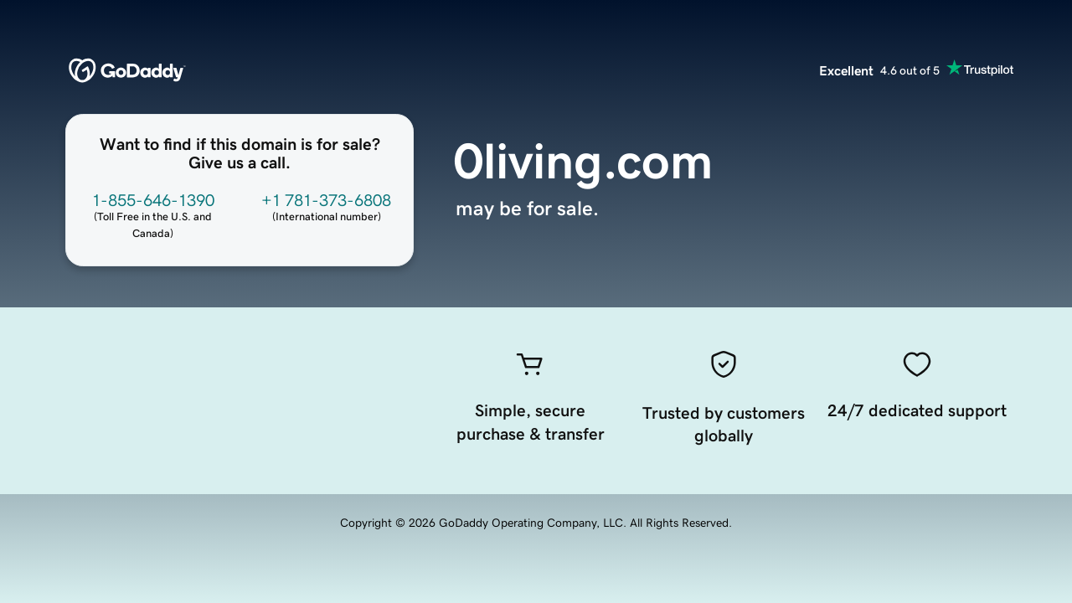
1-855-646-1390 (153, 200)
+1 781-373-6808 (326, 200)
